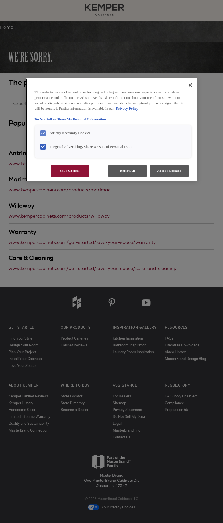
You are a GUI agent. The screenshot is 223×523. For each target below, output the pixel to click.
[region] (111, 129)
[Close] (190, 85)
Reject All (127, 170)
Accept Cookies (169, 170)
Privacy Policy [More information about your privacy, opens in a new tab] (127, 109)
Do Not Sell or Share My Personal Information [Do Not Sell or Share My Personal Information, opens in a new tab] (70, 119)
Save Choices (70, 170)
